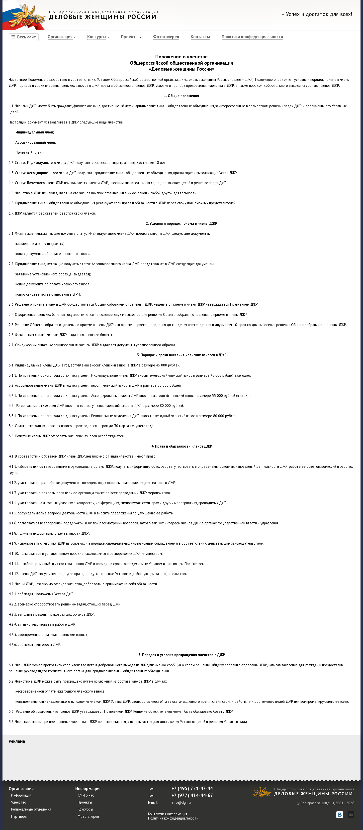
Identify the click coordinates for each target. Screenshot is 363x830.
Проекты (129, 36)
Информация (21, 795)
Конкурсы (96, 36)
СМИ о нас (86, 795)
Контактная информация (167, 814)
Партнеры (19, 816)
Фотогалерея (166, 36)
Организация (60, 36)
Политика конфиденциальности (252, 36)
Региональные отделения (31, 809)
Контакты (200, 36)
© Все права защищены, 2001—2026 (325, 803)
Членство (18, 802)
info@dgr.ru (181, 802)
